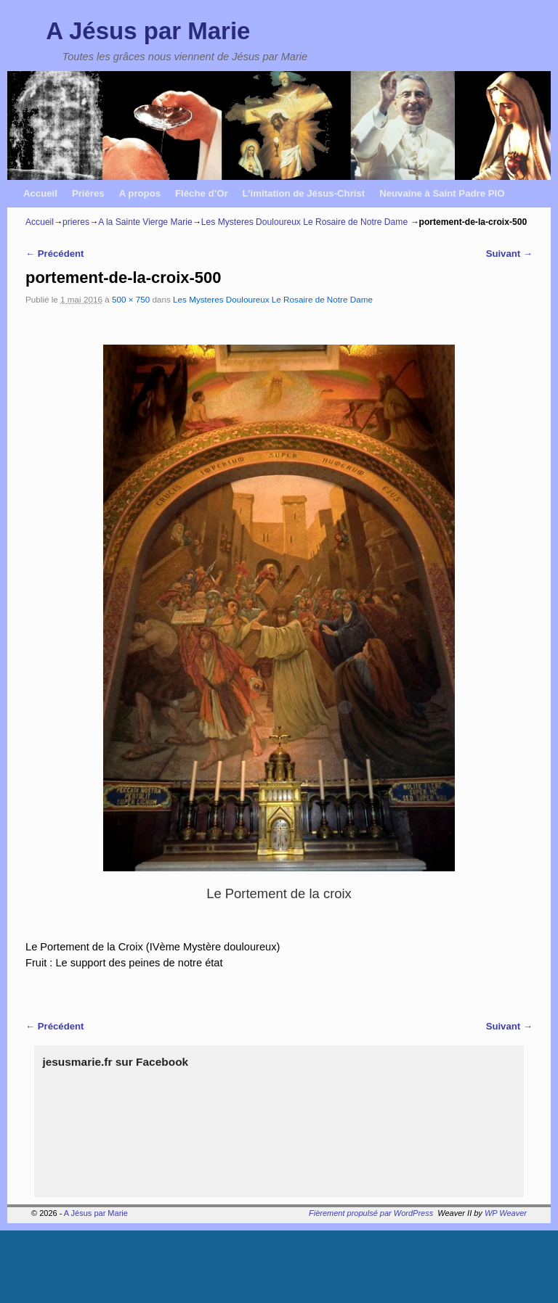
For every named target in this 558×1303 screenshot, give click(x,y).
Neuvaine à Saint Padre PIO (441, 193)
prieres (75, 222)
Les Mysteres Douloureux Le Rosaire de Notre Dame (304, 222)
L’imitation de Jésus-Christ (304, 193)
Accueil (40, 193)
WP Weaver (506, 1213)
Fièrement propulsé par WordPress (371, 1213)
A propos (140, 193)
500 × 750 (131, 299)
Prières (88, 193)
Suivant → (509, 253)
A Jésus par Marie (148, 30)
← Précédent (54, 253)
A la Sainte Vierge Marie (145, 222)
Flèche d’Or (201, 193)
